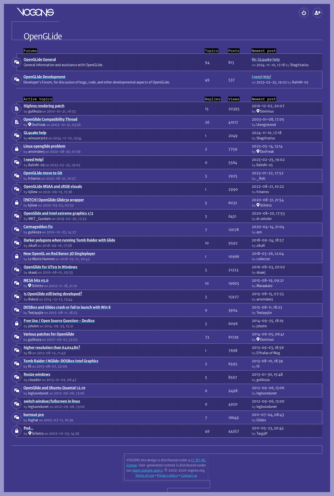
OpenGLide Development (44, 76)
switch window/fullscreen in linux (52, 401)
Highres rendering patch (44, 105)
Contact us (189, 475)
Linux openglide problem (44, 146)
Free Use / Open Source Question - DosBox (59, 320)
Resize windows (37, 374)
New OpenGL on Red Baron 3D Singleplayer (59, 253)
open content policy (147, 470)
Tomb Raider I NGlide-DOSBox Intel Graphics (60, 361)
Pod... (28, 428)
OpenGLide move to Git (42, 173)
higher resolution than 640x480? (52, 347)
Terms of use (144, 475)
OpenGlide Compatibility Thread (50, 119)
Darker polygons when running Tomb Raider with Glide (69, 240)
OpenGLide (43, 36)
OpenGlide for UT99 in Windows (50, 267)
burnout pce (33, 414)
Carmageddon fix (38, 226)
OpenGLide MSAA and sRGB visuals (53, 186)
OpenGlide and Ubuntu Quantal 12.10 (54, 387)
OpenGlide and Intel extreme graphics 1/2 (58, 213)
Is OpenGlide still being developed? (53, 293)
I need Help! (261, 76)
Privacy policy (167, 475)
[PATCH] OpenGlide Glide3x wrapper (53, 199)
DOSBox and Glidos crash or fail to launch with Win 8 (67, 307)
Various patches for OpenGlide (48, 334)
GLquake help (35, 132)
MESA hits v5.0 (36, 280)
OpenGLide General (40, 59)
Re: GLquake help (266, 59)
